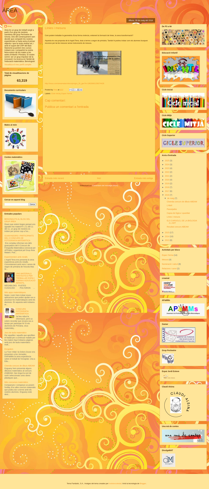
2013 (167, 240)
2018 (167, 187)
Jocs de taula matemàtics (15, 332)
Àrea (9, 26)
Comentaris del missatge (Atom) (105, 185)
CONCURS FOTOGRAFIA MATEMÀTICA (22, 311)
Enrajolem (8, 349)
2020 (167, 180)
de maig (171, 198)
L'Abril (169, 205)
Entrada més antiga (143, 178)
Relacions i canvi (169, 268)
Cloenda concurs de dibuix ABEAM (19, 366)
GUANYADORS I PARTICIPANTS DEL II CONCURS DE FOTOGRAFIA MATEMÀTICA (19, 238)
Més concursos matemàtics (16, 382)
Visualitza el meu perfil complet (17, 64)
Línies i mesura (173, 217)
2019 (167, 183)
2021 (167, 176)
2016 (167, 195)
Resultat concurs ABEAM (178, 227)
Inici (99, 178)
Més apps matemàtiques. (15, 292)
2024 (167, 164)
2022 (167, 172)
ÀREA (9, 10)
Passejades (172, 209)
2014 (167, 236)
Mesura (165, 259)
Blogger (143, 483)
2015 (167, 232)
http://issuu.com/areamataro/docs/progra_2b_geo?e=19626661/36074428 (74, 83)
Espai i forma (66, 93)
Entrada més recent (54, 178)
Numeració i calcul (170, 264)
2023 (167, 168)
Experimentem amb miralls (16, 257)
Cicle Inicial (55, 93)
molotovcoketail (115, 483)
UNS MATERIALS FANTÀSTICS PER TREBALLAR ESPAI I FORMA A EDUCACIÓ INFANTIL (25, 278)
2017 (167, 191)
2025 (167, 160)
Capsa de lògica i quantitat (178, 213)
